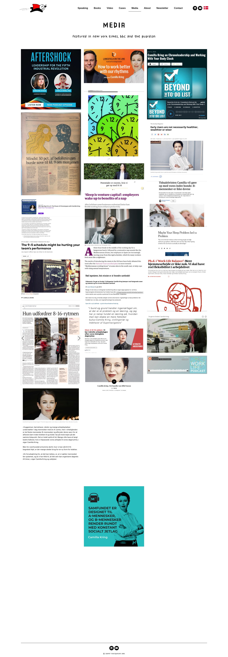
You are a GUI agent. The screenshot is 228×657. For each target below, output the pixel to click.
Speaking (83, 8)
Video (110, 8)
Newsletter (162, 8)
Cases (122, 8)
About (147, 8)
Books (97, 8)
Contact (178, 8)
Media (134, 8)
